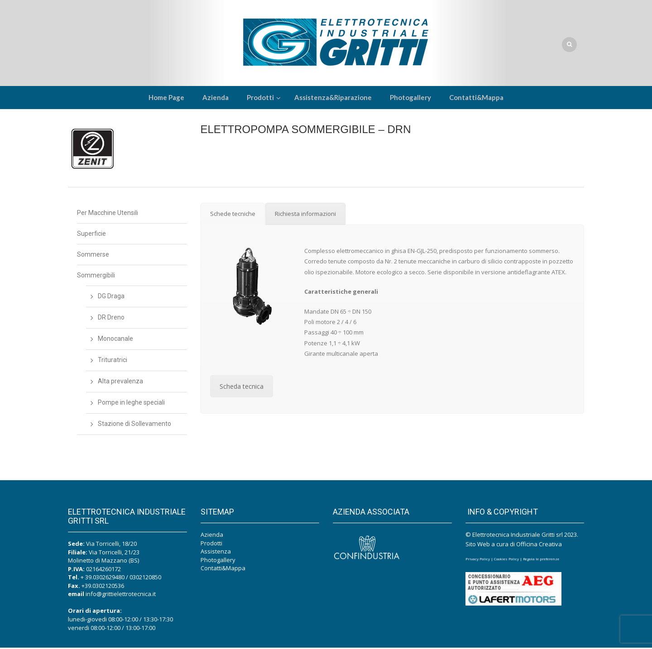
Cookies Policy (506, 560)
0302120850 (145, 578)
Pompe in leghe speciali (131, 403)
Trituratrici (112, 361)
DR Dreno (111, 318)
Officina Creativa (539, 545)
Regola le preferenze (541, 560)
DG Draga (111, 297)
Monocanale (115, 340)
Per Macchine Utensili (107, 214)
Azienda (212, 536)
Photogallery (218, 561)
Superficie (91, 235)
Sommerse (93, 255)
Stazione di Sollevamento (134, 425)
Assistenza (216, 553)
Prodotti (211, 544)
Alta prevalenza (120, 382)
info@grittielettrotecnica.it (121, 595)
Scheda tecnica (242, 387)
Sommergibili (96, 276)
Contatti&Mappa (223, 569)
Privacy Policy (477, 560)
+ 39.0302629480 (103, 578)
